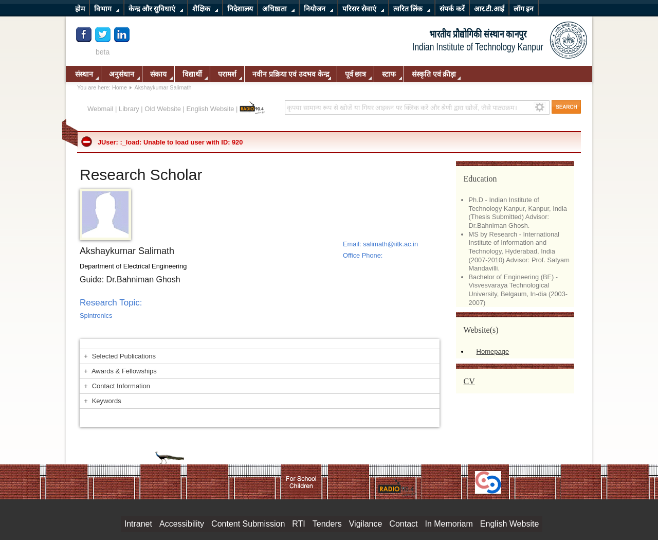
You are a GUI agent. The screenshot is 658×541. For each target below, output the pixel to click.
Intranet (138, 523)
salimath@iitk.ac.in (390, 244)
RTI (298, 523)
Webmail (100, 109)
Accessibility (181, 523)
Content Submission (248, 523)
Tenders (327, 523)
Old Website (162, 109)
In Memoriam (448, 523)
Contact (403, 523)
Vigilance (365, 523)
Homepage (493, 351)
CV (469, 381)
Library (129, 109)
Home (119, 87)
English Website (210, 109)
